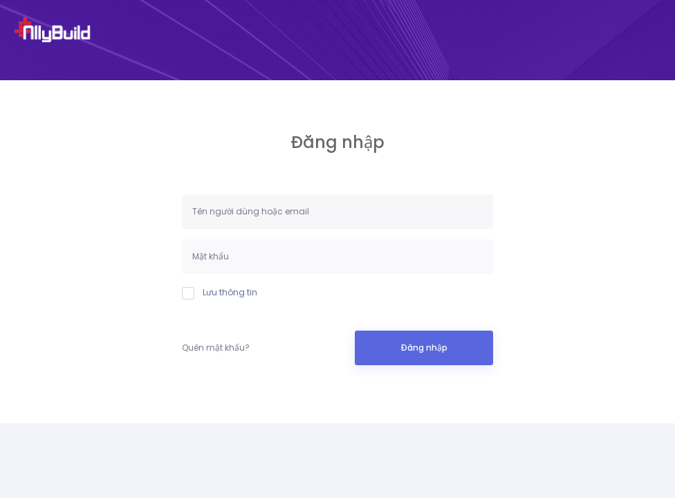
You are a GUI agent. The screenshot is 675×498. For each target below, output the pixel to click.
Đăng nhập (423, 347)
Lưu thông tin (219, 292)
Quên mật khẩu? (216, 347)
